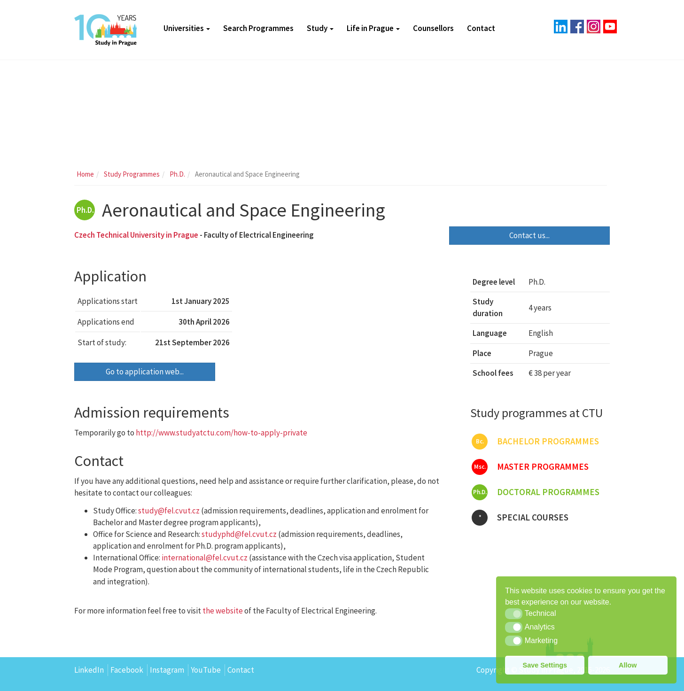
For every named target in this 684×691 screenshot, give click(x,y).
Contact (481, 28)
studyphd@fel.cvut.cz (239, 534)
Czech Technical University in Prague (136, 235)
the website (222, 611)
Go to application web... (145, 371)
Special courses (520, 518)
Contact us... (529, 235)
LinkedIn (89, 670)
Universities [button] (186, 28)
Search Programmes (258, 28)
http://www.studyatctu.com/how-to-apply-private (221, 432)
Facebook (126, 670)
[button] (513, 613)
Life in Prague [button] (373, 28)
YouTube (206, 670)
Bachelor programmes (535, 442)
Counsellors (433, 28)
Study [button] (320, 28)
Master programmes (530, 467)
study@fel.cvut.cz (169, 510)
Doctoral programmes (535, 492)
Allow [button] (628, 665)
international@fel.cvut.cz (205, 557)
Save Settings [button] (545, 665)
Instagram (167, 670)
